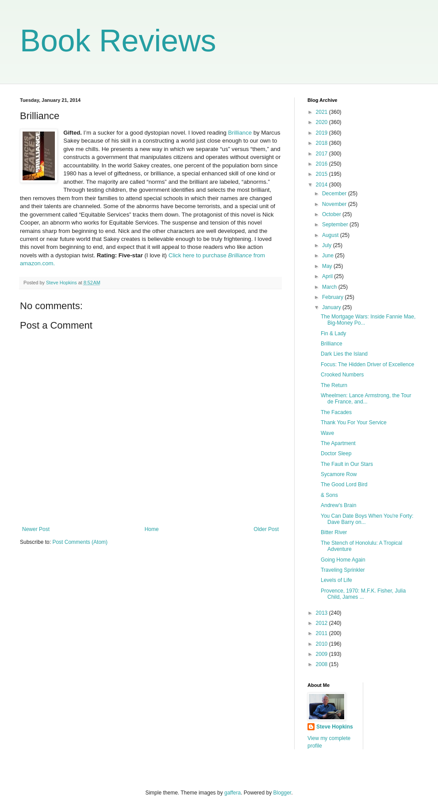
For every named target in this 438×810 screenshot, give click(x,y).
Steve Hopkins (334, 727)
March (330, 287)
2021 (322, 112)
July (327, 245)
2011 (322, 633)
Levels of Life (336, 580)
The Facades (336, 412)
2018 (322, 143)
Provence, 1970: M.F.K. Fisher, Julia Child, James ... (363, 594)
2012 (322, 623)
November (335, 204)
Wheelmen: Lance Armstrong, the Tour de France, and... (366, 398)
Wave (327, 433)
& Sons (329, 495)
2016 (322, 164)
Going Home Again (343, 560)
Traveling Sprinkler (343, 570)
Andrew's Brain (338, 505)
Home (152, 529)
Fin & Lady (333, 333)
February (333, 297)
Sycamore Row (339, 474)
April (328, 276)
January (332, 307)
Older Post (266, 529)
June (328, 255)
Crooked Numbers (342, 375)
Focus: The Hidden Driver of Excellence (367, 364)
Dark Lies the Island (344, 354)
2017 (322, 154)
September (336, 224)
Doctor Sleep (336, 453)
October (332, 214)
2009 (322, 654)
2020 (322, 122)
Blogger (282, 793)
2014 (322, 185)
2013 (322, 613)
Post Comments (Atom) (80, 542)
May (328, 266)
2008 (322, 664)
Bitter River (334, 532)
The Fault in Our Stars (347, 464)
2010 (322, 644)
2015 (322, 174)
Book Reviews (118, 40)
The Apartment (338, 443)
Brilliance (240, 132)
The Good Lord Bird (344, 484)
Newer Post (36, 529)
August (331, 235)
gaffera (232, 793)
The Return (334, 385)
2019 (322, 133)
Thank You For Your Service (354, 422)
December (335, 193)
